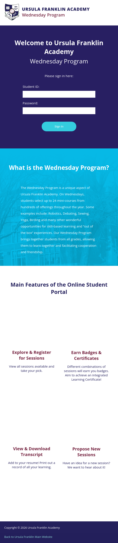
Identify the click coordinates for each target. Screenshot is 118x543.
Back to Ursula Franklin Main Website (28, 537)
